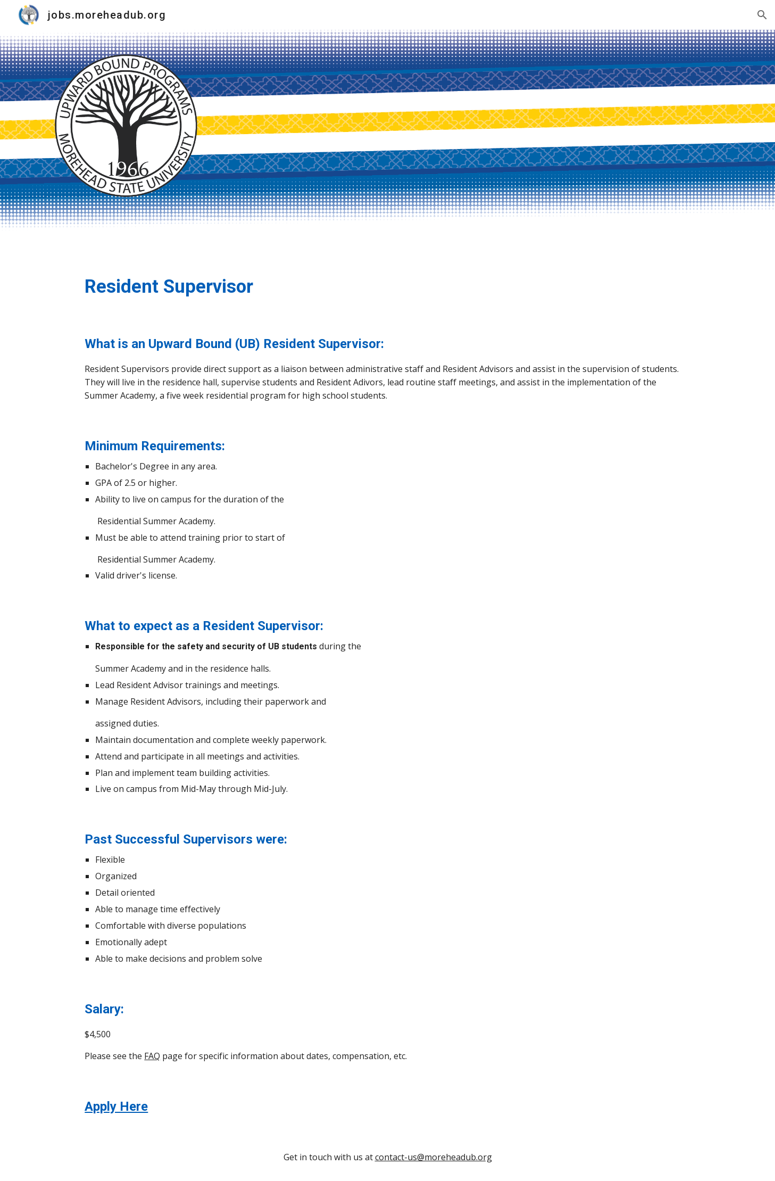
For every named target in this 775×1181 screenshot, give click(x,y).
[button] (762, 15)
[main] (387, 286)
